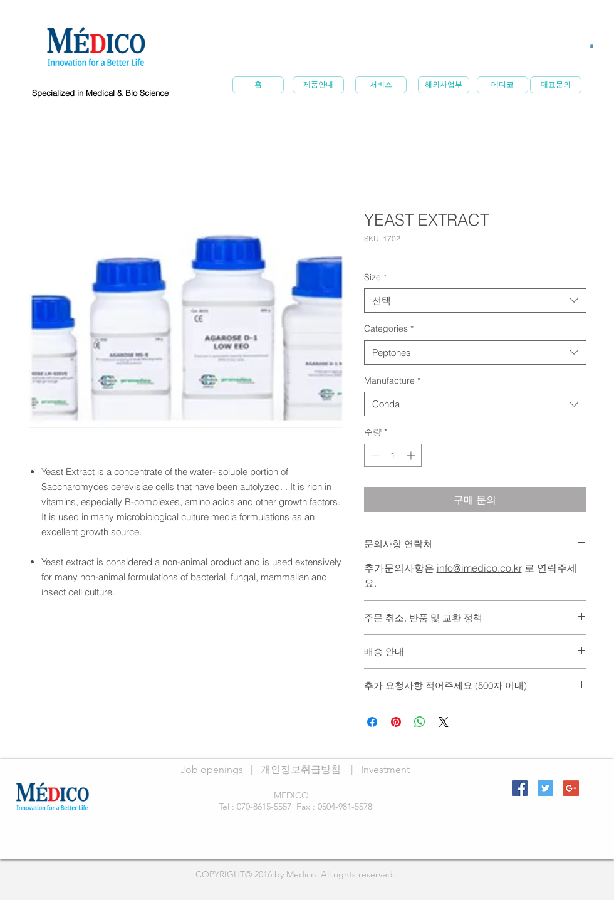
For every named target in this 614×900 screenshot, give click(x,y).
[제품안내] (318, 84)
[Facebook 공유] (372, 722)
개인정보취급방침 (301, 769)
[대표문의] (555, 84)
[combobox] (475, 300)
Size (375, 277)
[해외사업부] (443, 84)
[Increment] (412, 455)
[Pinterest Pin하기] (395, 722)
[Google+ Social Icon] (571, 788)
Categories (389, 328)
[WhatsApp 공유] (419, 722)
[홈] (258, 84)
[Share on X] (443, 722)
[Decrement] (374, 455)
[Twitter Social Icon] (545, 788)
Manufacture (392, 380)
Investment (385, 769)
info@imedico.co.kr (479, 568)
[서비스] (381, 84)
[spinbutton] (393, 455)
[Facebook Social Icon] (520, 788)
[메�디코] (502, 84)
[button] (591, 46)
